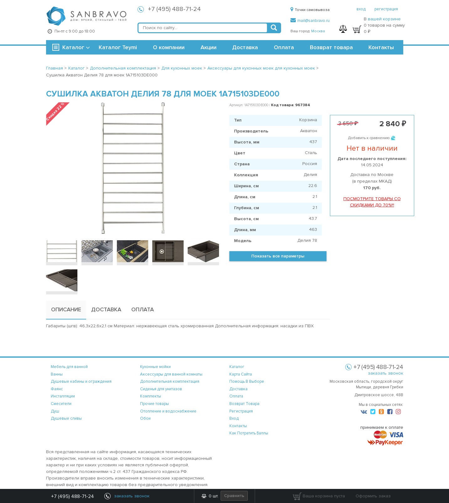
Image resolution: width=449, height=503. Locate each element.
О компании (169, 47)
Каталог (73, 47)
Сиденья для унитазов (161, 389)
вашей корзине (384, 19)
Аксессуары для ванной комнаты (171, 374)
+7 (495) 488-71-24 (174, 9)
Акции (209, 47)
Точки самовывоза (310, 10)
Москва (318, 31)
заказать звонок (385, 373)
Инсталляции (63, 396)
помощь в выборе (246, 381)
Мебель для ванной (69, 366)
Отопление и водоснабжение (168, 411)
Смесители (61, 403)
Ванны (57, 374)
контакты (238, 425)
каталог (236, 366)
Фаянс (57, 389)
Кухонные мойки (155, 366)
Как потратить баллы (248, 433)
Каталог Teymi (118, 47)
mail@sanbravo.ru (310, 20)
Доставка (245, 47)
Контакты (381, 47)
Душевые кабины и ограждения (81, 381)
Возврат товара (331, 47)
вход (361, 9)
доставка (238, 389)
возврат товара (244, 403)
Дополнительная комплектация (169, 381)
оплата (236, 396)
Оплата (284, 47)
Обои (145, 418)
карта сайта (240, 374)
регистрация (386, 9)
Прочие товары (154, 403)
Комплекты (150, 396)
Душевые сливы (66, 418)
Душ (55, 411)
